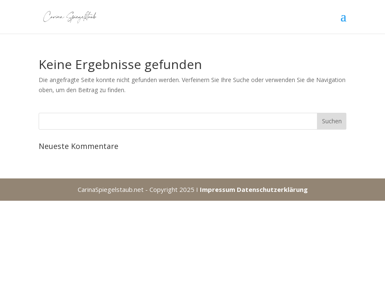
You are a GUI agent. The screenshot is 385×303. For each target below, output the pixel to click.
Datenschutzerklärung (272, 189)
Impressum (217, 189)
